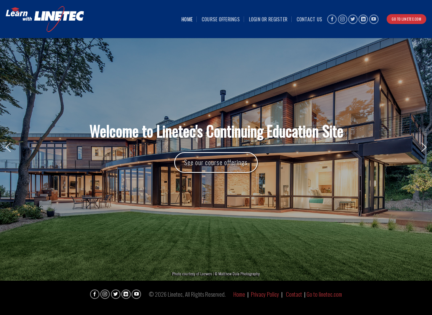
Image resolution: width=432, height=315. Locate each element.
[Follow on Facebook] (332, 19)
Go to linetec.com (324, 294)
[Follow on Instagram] (342, 19)
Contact (294, 294)
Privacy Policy (265, 294)
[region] (216, 147)
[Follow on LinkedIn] (363, 19)
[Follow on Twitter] (353, 19)
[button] (8, 147)
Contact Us (310, 19)
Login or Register (268, 19)
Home (187, 19)
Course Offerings (221, 19)
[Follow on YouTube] (374, 19)
